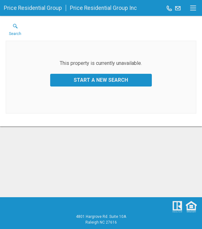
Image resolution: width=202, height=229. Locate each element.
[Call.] (169, 8)
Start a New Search (101, 80)
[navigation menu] (193, 8)
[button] (15, 31)
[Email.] (178, 8)
